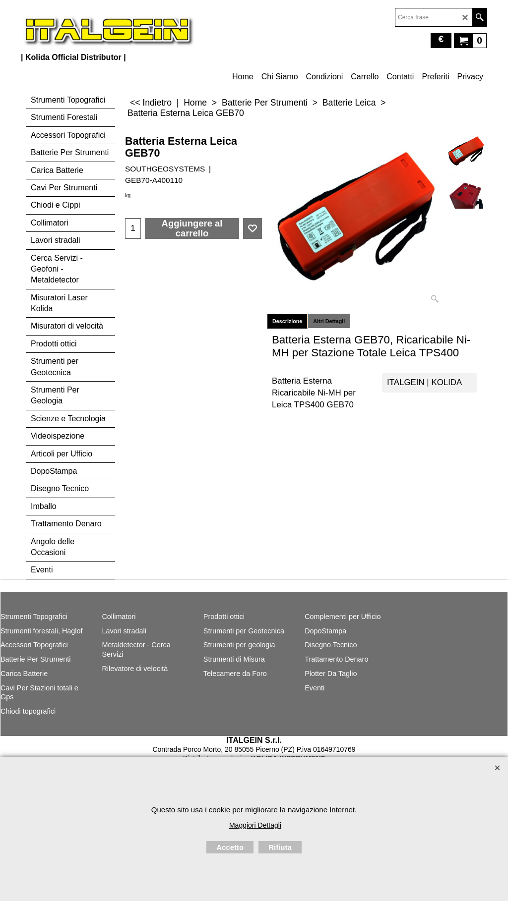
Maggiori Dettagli (255, 825)
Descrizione (287, 321)
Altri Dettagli (329, 321)
